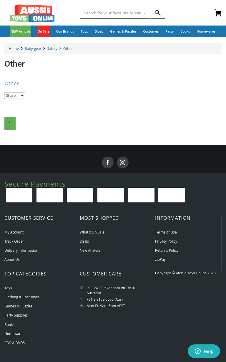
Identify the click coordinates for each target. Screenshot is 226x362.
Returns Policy (166, 250)
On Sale (43, 31)
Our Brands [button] (65, 31)
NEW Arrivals (21, 31)
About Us (11, 259)
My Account (14, 232)
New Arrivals (90, 250)
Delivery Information (21, 250)
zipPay (160, 259)
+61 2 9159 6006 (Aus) (105, 299)
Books (185, 31)
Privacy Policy (166, 241)
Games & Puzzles (18, 306)
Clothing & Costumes (21, 297)
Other (11, 83)
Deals (84, 241)
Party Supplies (16, 315)
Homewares (14, 333)
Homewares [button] (206, 31)
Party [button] (169, 31)
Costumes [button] (151, 31)
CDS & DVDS (14, 342)
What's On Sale (92, 232)
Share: (15, 95)
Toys (8, 287)
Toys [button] (84, 31)
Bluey (99, 31)
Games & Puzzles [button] (123, 31)
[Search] (157, 13)
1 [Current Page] (10, 123)
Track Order (14, 241)
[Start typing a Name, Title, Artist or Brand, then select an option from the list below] (115, 13)
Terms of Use (166, 232)
